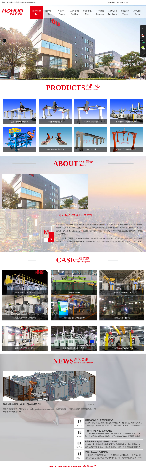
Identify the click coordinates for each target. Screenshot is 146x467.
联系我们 (109, 458)
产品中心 (54, 458)
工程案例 (63, 458)
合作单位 (82, 458)
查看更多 (72, 206)
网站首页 (36, 458)
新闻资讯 (73, 458)
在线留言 (100, 458)
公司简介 (45, 458)
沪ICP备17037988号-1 (98, 461)
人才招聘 (91, 458)
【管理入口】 (73, 463)
